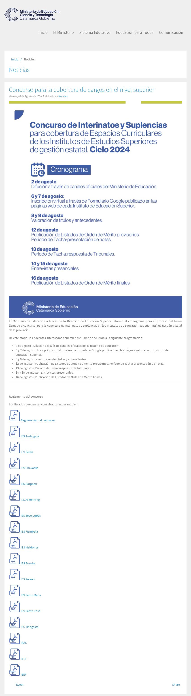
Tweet (19, 685)
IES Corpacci (29, 484)
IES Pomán (28, 563)
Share (176, 685)
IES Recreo (28, 579)
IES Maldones (29, 547)
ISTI (23, 659)
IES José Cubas (31, 516)
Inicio (14, 59)
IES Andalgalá (30, 436)
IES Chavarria (29, 468)
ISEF (23, 675)
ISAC (24, 643)
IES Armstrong (30, 500)
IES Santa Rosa (30, 611)
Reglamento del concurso (38, 420)
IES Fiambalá (29, 531)
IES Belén (27, 452)
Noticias (63, 96)
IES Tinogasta (29, 627)
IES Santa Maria (31, 595)
